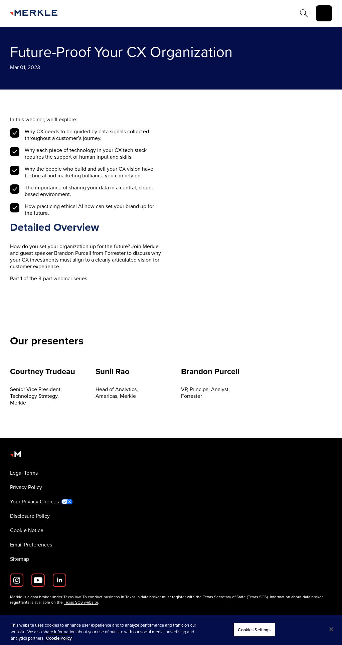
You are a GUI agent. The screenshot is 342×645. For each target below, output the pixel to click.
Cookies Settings (254, 629)
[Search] (304, 13)
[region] (171, 630)
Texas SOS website (81, 602)
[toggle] (324, 13)
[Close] (331, 629)
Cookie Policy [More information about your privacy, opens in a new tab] (59, 638)
